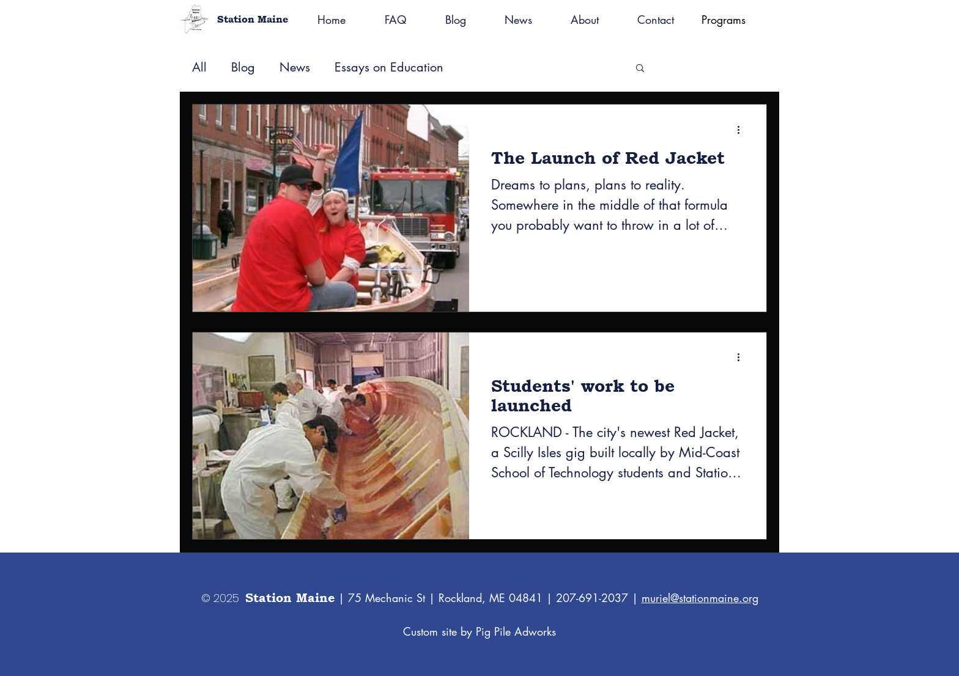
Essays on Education (389, 67)
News (295, 67)
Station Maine (252, 19)
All (199, 67)
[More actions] (742, 129)
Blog (243, 67)
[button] (640, 68)
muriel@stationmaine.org (700, 597)
